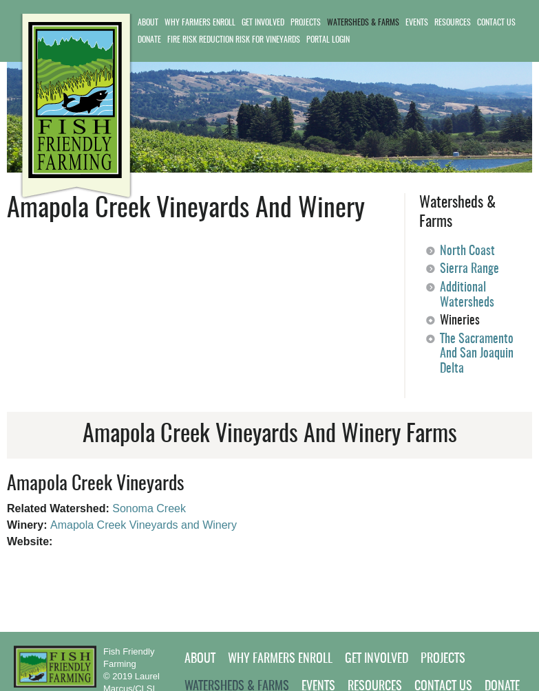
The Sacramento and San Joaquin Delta (477, 354)
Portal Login (328, 40)
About (148, 23)
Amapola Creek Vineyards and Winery (143, 525)
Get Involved (263, 23)
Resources (452, 23)
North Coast (467, 251)
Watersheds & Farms (363, 23)
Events (416, 23)
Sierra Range (469, 269)
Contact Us (496, 23)
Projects (305, 23)
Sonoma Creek (149, 508)
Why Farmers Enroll (200, 23)
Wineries (460, 321)
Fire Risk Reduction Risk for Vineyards (233, 40)
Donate (149, 40)
